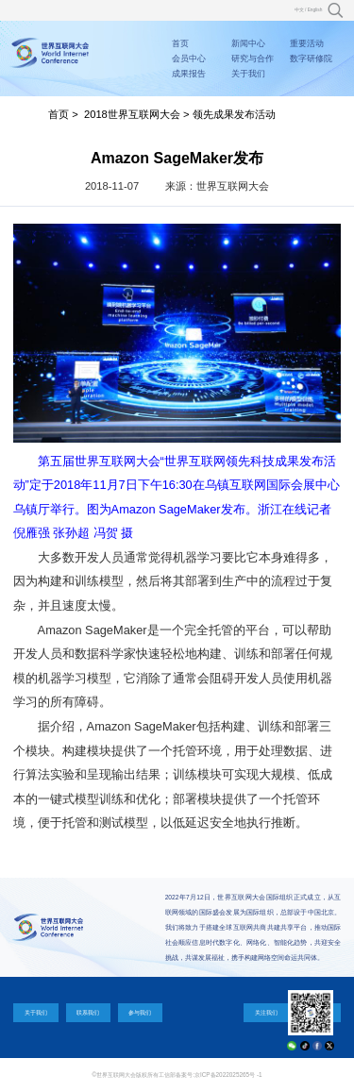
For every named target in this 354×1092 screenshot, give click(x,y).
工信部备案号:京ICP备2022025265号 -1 (210, 1074)
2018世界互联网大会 (132, 114)
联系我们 (87, 1012)
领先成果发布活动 (234, 114)
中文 (299, 10)
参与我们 (139, 1012)
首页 (180, 43)
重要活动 (307, 43)
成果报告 (189, 73)
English (315, 10)
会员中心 (189, 58)
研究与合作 (252, 58)
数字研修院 (311, 58)
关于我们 (248, 73)
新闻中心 (248, 43)
